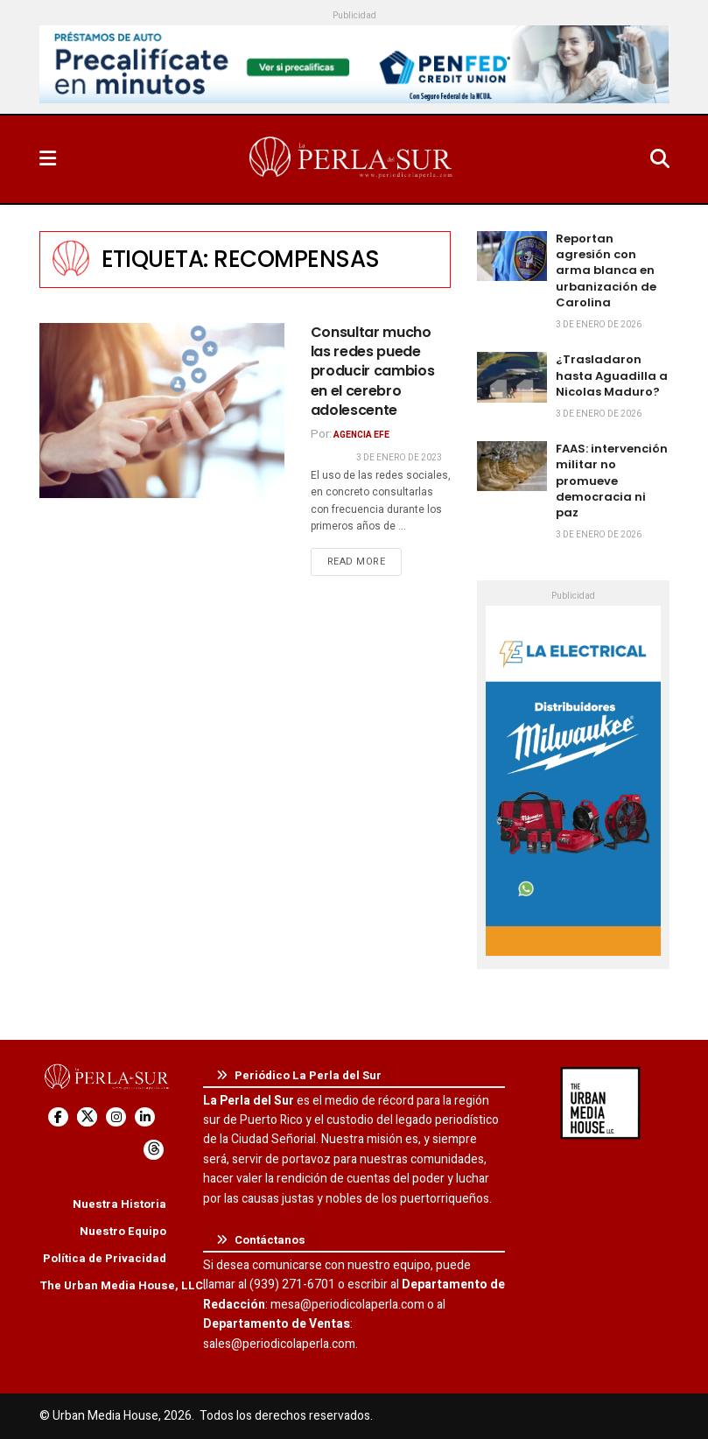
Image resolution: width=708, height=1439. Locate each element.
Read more (365, 561)
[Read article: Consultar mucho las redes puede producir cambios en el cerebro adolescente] (161, 410)
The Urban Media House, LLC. (123, 1285)
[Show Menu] (47, 159)
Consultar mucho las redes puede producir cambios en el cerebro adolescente (373, 371)
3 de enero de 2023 (399, 458)
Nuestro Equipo (123, 1231)
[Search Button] (659, 159)
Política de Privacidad (104, 1258)
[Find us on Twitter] (87, 1117)
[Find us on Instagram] (116, 1117)
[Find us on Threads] (154, 1150)
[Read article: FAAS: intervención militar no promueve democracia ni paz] (512, 466)
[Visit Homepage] (353, 159)
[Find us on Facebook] (58, 1117)
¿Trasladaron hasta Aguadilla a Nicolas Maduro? (612, 375)
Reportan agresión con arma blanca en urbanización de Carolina (606, 270)
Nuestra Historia (119, 1204)
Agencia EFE (361, 435)
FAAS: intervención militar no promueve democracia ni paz (612, 480)
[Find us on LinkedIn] (145, 1117)
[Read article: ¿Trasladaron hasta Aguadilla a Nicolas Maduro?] (512, 377)
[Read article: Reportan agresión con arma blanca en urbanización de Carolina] (512, 256)
